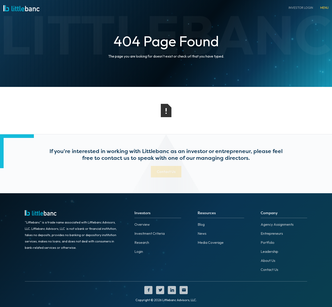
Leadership (269, 251)
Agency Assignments (277, 224)
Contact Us (269, 269)
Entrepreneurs (272, 233)
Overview (142, 224)
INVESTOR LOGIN (301, 8)
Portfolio (267, 242)
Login (138, 251)
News (202, 233)
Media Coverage (211, 242)
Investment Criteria (149, 233)
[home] (21, 7)
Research (141, 242)
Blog (201, 224)
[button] (324, 8)
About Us (268, 260)
